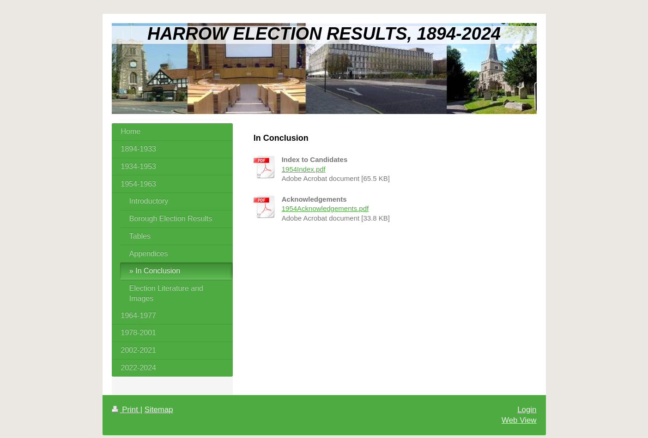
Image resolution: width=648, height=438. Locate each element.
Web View (519, 420)
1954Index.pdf (304, 169)
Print (126, 409)
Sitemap (159, 409)
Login (526, 409)
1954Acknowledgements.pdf (325, 208)
